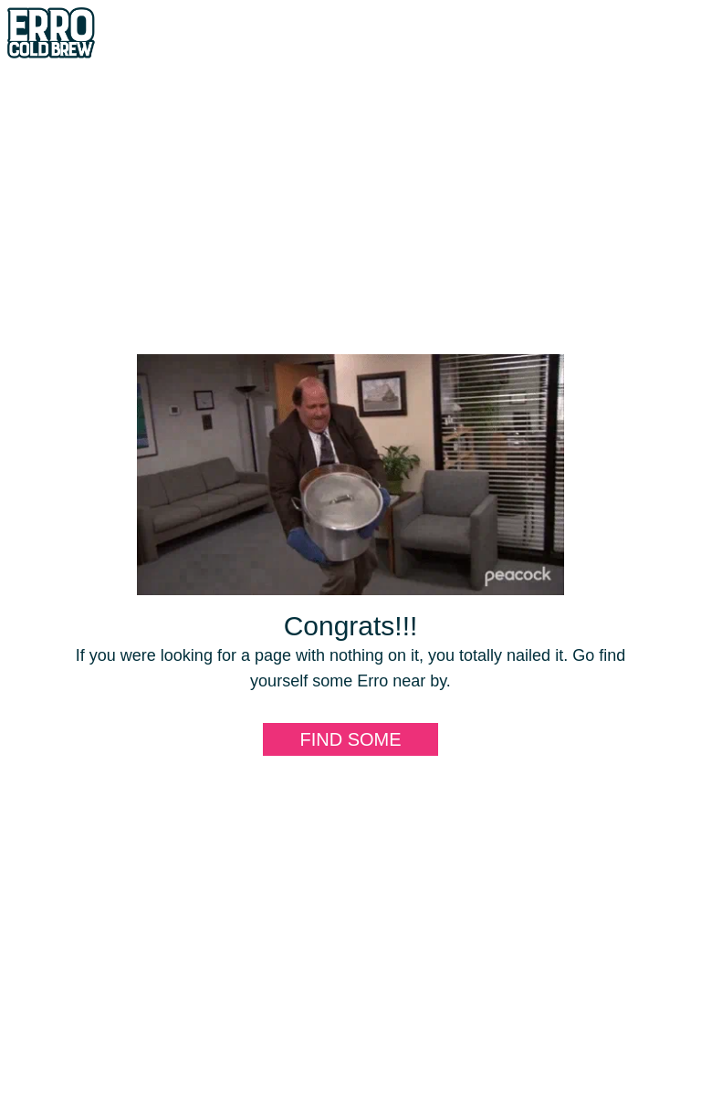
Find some (350, 739)
